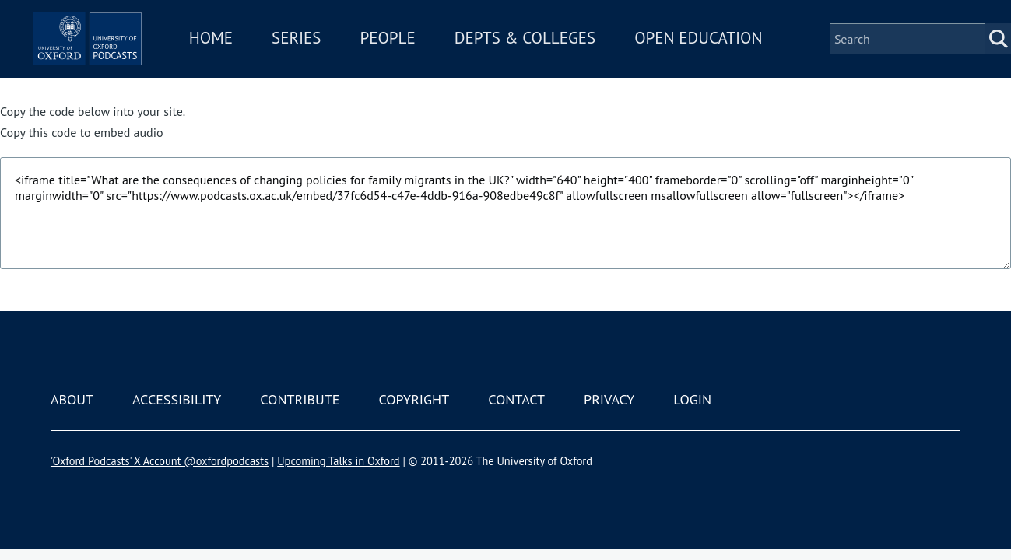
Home (285, 45)
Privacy (609, 399)
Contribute (299, 399)
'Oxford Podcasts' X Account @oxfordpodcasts (160, 460)
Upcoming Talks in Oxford (338, 460)
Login (692, 399)
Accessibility (176, 399)
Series (370, 45)
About (72, 399)
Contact (516, 399)
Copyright (413, 399)
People (462, 45)
